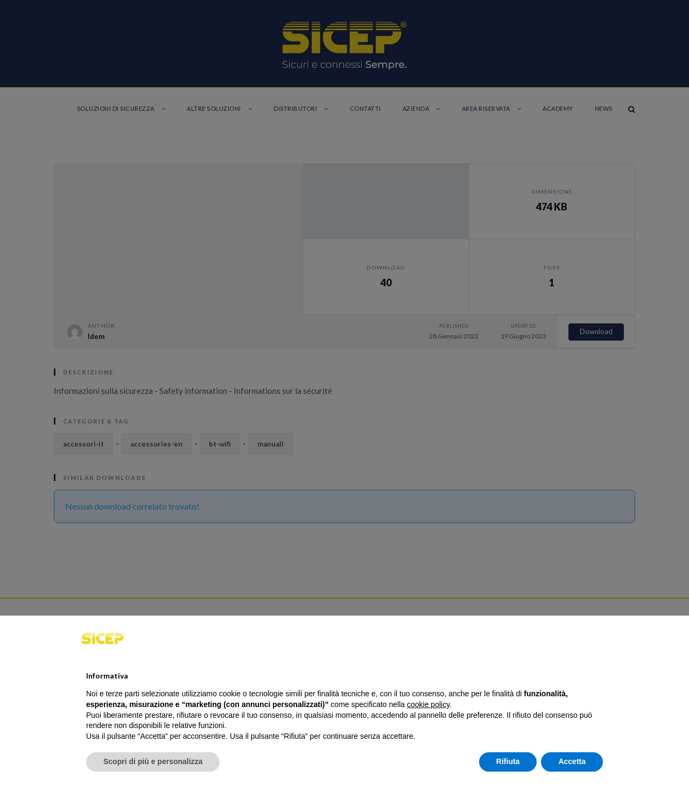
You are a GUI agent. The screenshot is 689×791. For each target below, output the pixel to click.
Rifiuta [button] (508, 761)
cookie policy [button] (428, 704)
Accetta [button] (572, 761)
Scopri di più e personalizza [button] (152, 761)
